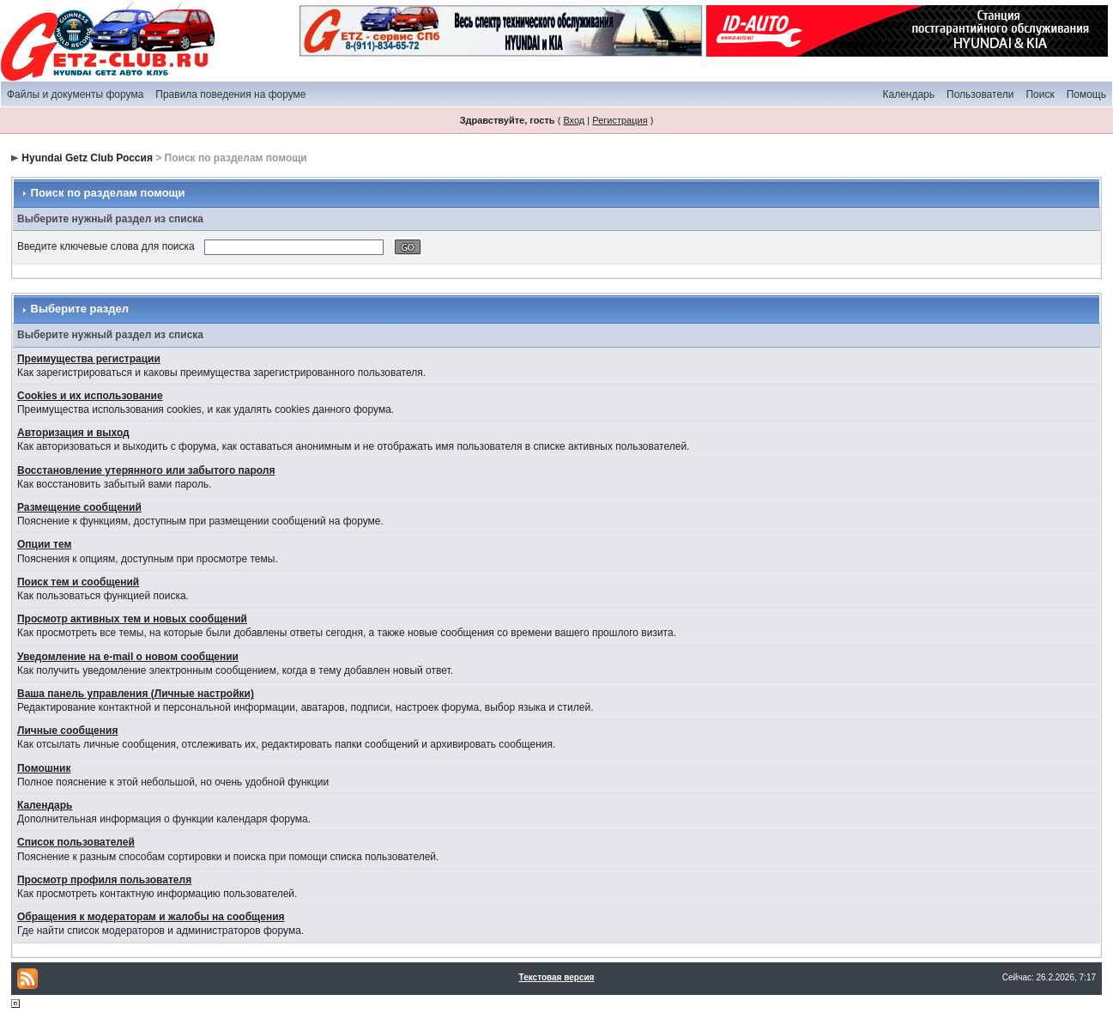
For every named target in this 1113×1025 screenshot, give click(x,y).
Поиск (1039, 94)
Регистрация (619, 120)
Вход (573, 120)
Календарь (908, 94)
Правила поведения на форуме (230, 94)
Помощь (1086, 94)
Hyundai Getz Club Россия (87, 158)
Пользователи (980, 94)
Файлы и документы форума (75, 94)
